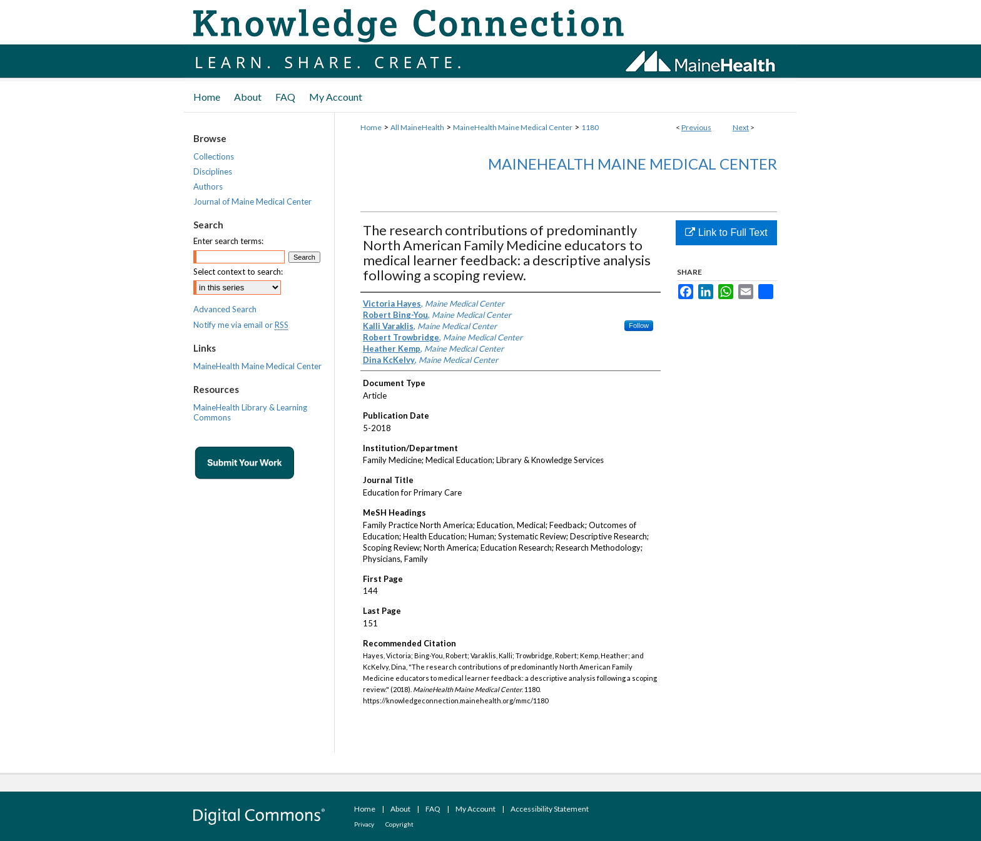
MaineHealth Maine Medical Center (512, 127)
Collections (213, 156)
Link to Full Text (726, 232)
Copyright (399, 824)
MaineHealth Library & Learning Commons (250, 412)
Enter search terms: (228, 241)
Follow (639, 325)
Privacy (364, 824)
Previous (696, 127)
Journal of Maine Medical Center (252, 201)
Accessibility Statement (550, 808)
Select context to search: (238, 272)
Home (371, 127)
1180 (590, 127)
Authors (208, 186)
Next (741, 127)
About (400, 808)
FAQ (432, 808)
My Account (475, 808)
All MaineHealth (417, 127)
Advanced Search (225, 309)
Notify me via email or (240, 325)
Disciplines (212, 171)
